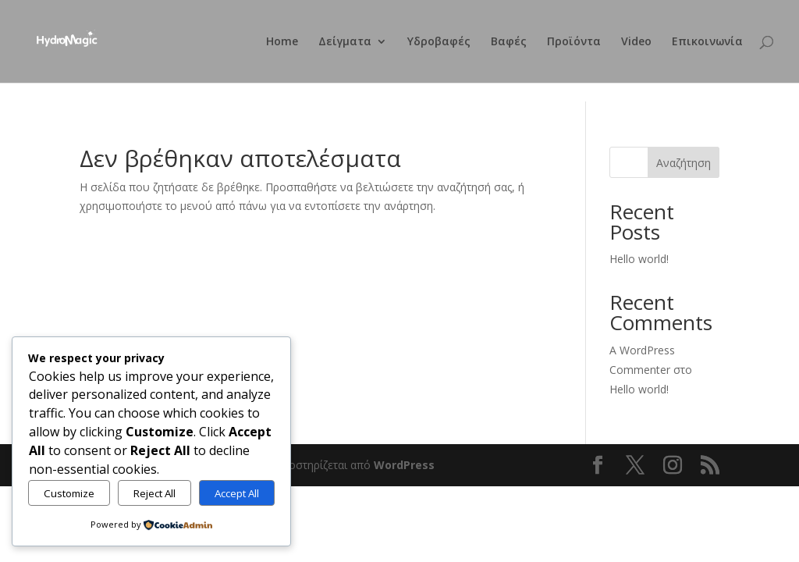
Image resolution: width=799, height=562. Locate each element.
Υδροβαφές (439, 42)
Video (636, 42)
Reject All (154, 493)
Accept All (237, 493)
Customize (69, 493)
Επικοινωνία (707, 42)
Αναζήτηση (683, 162)
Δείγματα (344, 42)
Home (282, 42)
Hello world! (639, 258)
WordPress (404, 464)
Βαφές (509, 42)
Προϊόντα (574, 42)
